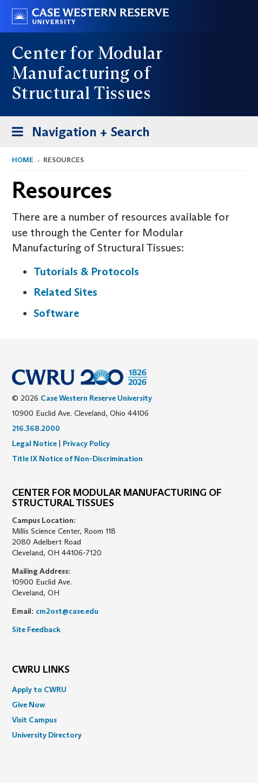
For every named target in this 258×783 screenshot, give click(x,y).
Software (56, 313)
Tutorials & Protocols (86, 271)
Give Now (28, 704)
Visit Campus (34, 720)
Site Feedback (36, 629)
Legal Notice (34, 443)
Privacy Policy (86, 443)
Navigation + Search (77, 134)
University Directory (47, 735)
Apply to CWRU (39, 689)
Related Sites (65, 292)
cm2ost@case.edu (67, 611)
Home (23, 160)
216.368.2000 (36, 428)
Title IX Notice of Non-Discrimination (77, 458)
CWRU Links (41, 670)
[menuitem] (129, 689)
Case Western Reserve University (96, 398)
